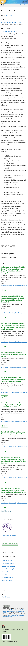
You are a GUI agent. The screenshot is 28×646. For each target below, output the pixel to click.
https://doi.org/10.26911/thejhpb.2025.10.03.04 (14, 392)
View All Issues (5, 511)
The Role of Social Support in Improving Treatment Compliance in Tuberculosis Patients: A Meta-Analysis (13, 434)
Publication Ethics (7, 577)
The (13, 490)
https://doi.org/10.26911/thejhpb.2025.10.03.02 (14, 342)
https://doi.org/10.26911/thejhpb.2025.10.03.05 (14, 421)
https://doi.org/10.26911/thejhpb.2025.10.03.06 (14, 446)
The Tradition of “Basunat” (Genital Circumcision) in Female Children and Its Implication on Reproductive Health (13, 379)
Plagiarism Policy (7, 580)
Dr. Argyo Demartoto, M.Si (9, 31)
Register (22, 4)
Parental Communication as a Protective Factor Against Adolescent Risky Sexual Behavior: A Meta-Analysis (13, 404)
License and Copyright (8, 566)
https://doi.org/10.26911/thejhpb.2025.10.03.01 (14, 312)
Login (25, 4)
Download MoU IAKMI (9, 535)
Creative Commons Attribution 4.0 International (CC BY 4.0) (13, 616)
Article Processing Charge (9, 569)
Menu (3, 5)
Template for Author (8, 575)
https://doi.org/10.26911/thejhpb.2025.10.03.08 (14, 503)
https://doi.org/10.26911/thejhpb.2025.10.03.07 (14, 477)
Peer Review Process (8, 563)
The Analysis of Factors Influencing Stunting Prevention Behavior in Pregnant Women (13, 354)
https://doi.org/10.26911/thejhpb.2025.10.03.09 (14, 285)
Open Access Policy (7, 560)
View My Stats (6, 597)
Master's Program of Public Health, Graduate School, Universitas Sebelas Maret (13, 611)
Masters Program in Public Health (11, 22)
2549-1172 (9, 15)
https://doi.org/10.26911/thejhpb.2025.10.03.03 (14, 367)
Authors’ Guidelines (8, 572)
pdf (5, 290)
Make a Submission (10, 544)
